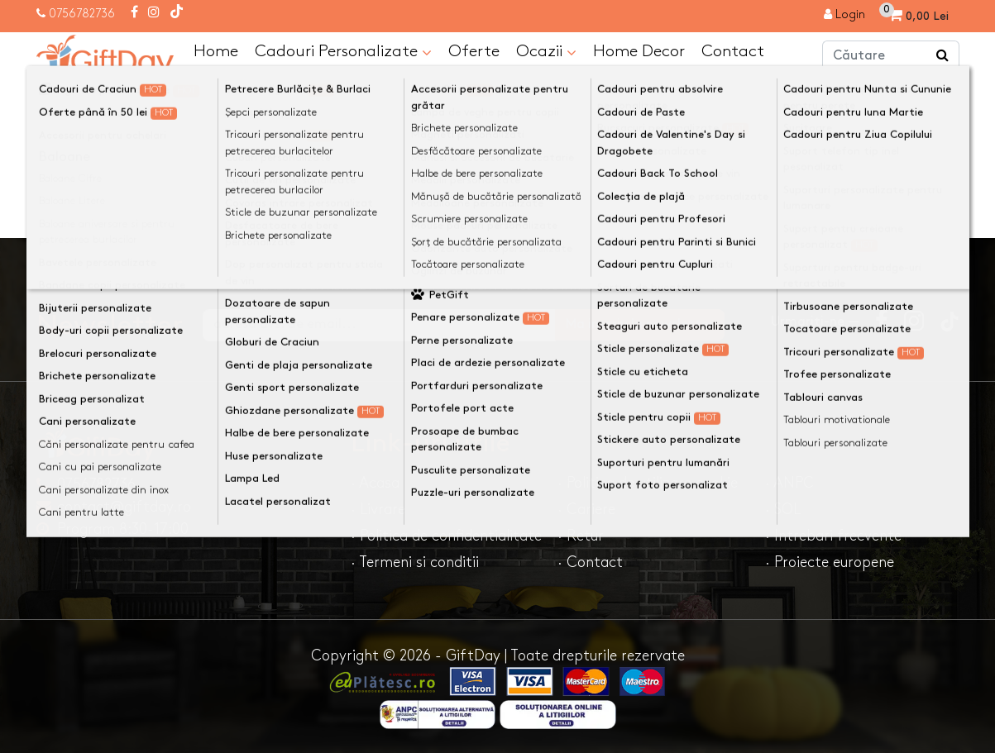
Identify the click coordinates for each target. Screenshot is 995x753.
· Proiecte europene (829, 562)
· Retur (580, 535)
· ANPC (789, 482)
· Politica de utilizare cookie (647, 482)
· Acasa (375, 482)
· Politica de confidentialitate (446, 535)
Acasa (70, 94)
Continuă (920, 205)
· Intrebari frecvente (833, 535)
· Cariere (586, 509)
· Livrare (378, 509)
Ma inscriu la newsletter (666, 323)
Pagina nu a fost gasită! (191, 94)
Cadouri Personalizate (343, 51)
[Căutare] (942, 56)
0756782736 (82, 13)
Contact (732, 50)
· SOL (783, 509)
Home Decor (639, 50)
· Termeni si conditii (415, 562)
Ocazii (546, 51)
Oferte (474, 50)
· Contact (590, 562)
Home (216, 50)
